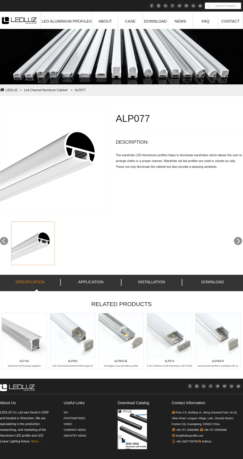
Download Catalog (133, 403)
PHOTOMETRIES (74, 418)
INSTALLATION (151, 282)
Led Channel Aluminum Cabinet (46, 90)
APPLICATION (91, 282)
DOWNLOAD (155, 21)
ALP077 (80, 90)
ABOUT (105, 21)
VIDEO (68, 424)
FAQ (205, 21)
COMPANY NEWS (75, 429)
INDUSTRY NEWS (75, 435)
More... (36, 441)
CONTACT (230, 21)
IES (66, 412)
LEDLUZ (12, 90)
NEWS (180, 21)
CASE (130, 21)
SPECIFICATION (30, 282)
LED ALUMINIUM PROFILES (66, 21)
